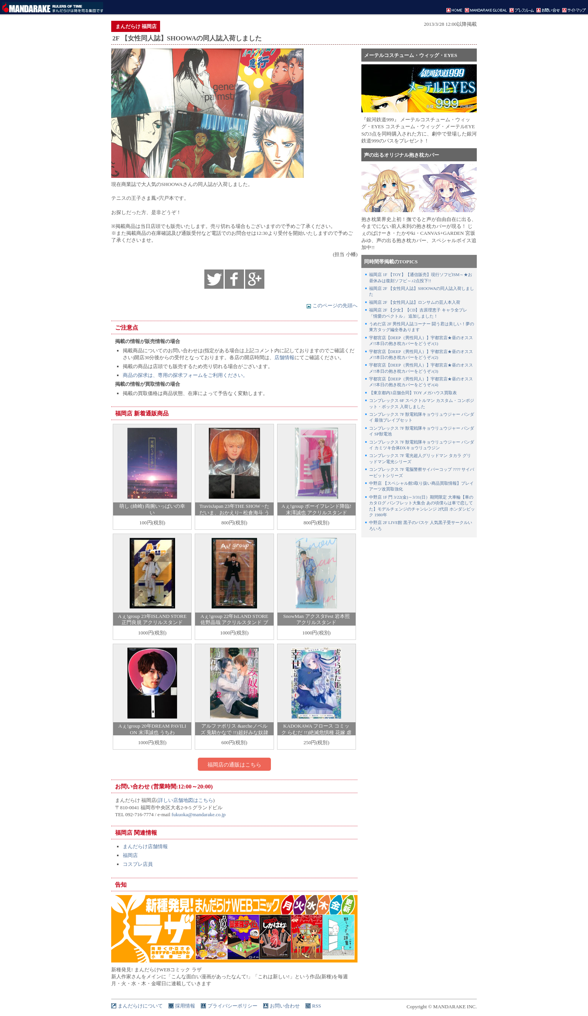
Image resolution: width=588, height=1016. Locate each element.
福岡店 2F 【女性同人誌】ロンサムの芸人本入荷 (414, 302)
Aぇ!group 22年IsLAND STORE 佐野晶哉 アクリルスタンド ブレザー (234, 622)
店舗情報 (284, 357)
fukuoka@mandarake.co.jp (199, 814)
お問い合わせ (285, 1006)
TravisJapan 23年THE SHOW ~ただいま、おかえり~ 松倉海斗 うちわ (234, 512)
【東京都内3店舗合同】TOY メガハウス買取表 (413, 392)
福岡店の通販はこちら (234, 765)
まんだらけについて (140, 1006)
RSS (316, 1006)
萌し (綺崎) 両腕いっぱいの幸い (152, 509)
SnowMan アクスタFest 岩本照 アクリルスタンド (316, 619)
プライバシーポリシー (232, 1006)
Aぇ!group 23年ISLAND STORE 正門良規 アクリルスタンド (152, 619)
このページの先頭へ (331, 305)
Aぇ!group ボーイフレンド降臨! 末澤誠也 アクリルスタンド (316, 509)
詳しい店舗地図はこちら (185, 800)
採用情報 (185, 1006)
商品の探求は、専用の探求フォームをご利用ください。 (185, 375)
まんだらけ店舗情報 (145, 846)
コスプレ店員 (138, 864)
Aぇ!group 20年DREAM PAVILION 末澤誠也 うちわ (152, 729)
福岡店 (130, 855)
